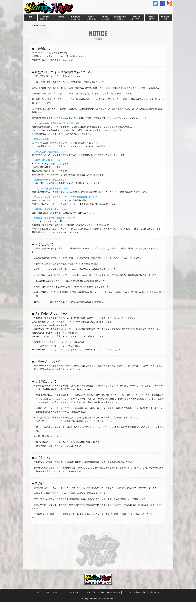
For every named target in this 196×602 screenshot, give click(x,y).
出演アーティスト (51, 592)
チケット (63, 592)
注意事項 (137, 592)
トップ (39, 592)
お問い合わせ (154, 592)
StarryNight (34, 25)
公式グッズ (127, 592)
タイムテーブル (89, 592)
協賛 (145, 592)
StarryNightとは (75, 592)
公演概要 (101, 592)
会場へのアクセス (113, 592)
